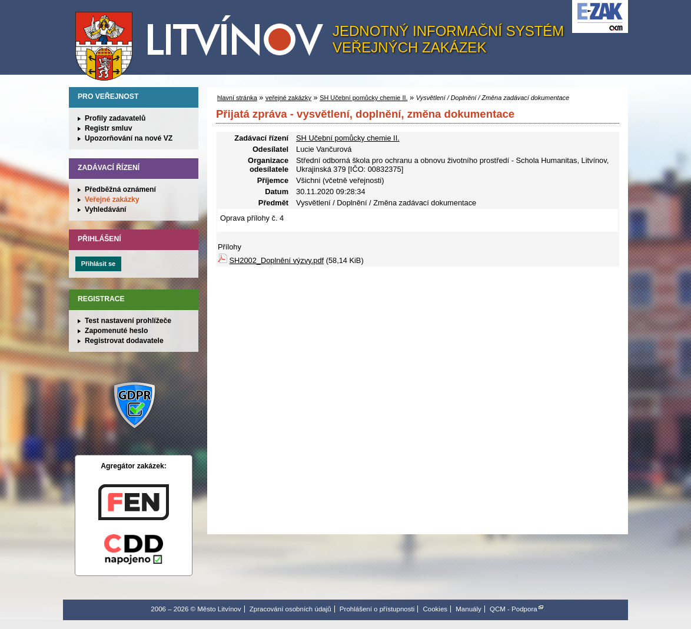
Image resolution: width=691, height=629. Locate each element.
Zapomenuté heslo (116, 331)
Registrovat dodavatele (124, 341)
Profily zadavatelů (115, 118)
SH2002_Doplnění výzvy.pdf (277, 260)
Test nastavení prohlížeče (128, 321)
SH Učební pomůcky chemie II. (363, 97)
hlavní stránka (237, 97)
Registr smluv (108, 128)
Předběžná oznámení (120, 189)
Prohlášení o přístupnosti (377, 609)
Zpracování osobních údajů (290, 609)
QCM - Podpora (513, 609)
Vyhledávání (106, 209)
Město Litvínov (204, 40)
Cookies (435, 609)
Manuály (468, 609)
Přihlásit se (98, 263)
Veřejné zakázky (112, 199)
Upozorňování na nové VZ (128, 138)
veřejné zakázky (288, 97)
